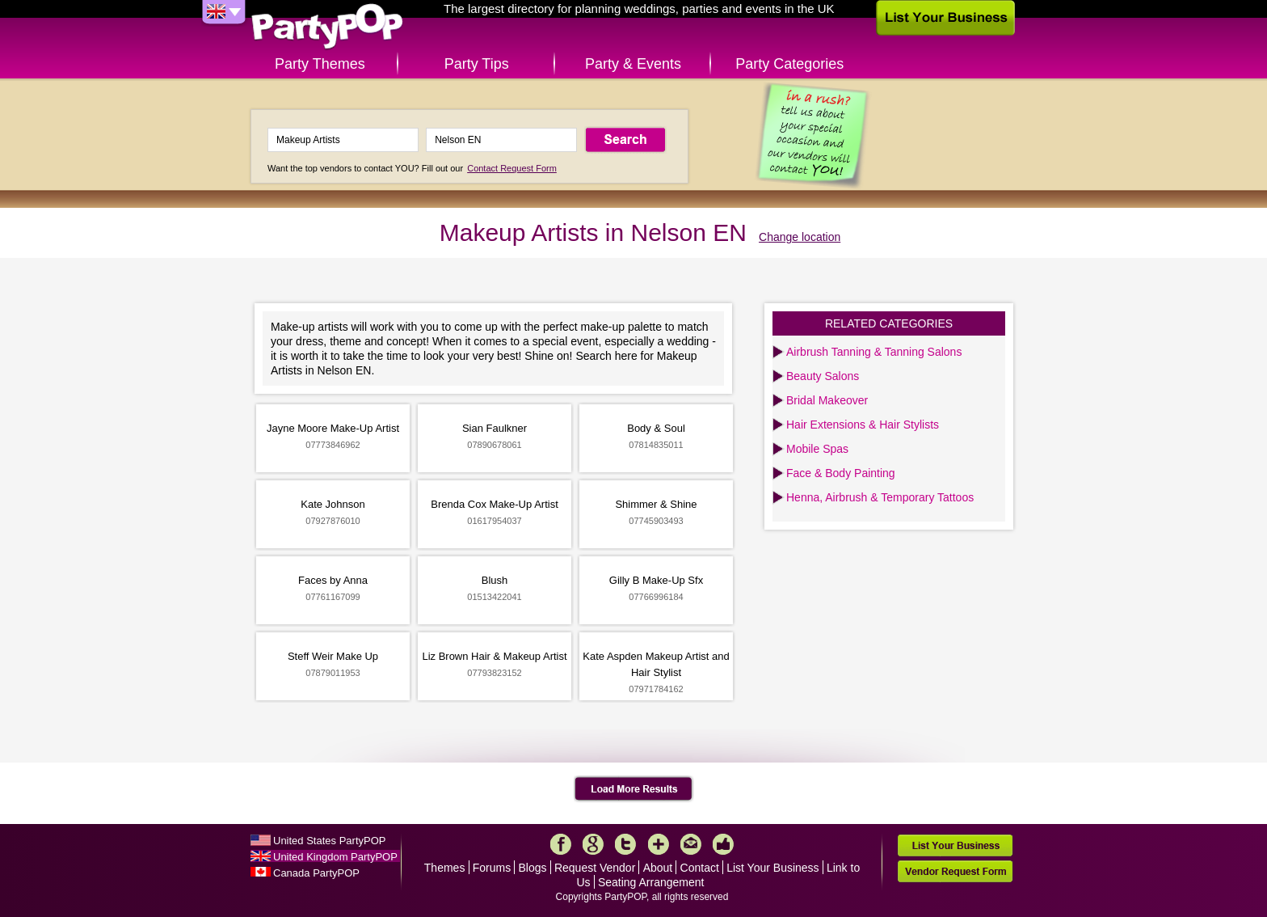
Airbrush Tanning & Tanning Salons (874, 351)
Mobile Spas (817, 448)
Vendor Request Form (955, 871)
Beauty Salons (822, 376)
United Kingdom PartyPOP (335, 857)
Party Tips (476, 64)
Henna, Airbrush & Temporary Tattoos (880, 497)
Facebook (560, 844)
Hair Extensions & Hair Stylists (862, 424)
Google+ (593, 844)
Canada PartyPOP (316, 873)
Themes (444, 867)
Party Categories (789, 64)
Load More (634, 789)
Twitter (625, 844)
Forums (492, 867)
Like (723, 844)
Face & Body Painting (840, 473)
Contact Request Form (512, 168)
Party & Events (633, 64)
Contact (699, 867)
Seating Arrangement (651, 882)
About (658, 867)
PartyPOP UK (327, 27)
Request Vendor (594, 867)
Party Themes (320, 64)
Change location (799, 236)
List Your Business (772, 867)
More (658, 844)
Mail (690, 844)
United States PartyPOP (329, 841)
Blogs (533, 867)
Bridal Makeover (827, 400)
